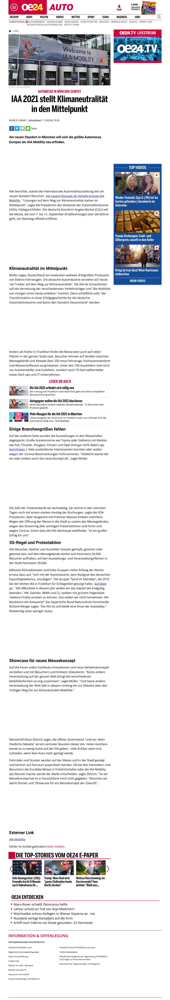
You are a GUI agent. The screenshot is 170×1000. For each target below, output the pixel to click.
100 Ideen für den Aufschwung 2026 (44, 25)
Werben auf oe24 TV (17, 970)
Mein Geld (104, 22)
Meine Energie (71, 22)
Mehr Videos (137, 281)
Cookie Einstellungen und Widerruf (23, 979)
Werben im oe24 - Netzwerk (20, 965)
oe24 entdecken (27, 897)
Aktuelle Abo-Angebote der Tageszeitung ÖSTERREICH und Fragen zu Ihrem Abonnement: (83, 958)
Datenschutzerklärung (18, 956)
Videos (60, 17)
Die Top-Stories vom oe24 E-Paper (57, 856)
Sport (91, 17)
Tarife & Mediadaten (68, 952)
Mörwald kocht (119, 22)
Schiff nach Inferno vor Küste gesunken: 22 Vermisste (52, 923)
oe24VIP (14, 17)
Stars (105, 17)
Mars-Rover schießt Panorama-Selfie (39, 904)
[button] (13, 7)
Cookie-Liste (13, 961)
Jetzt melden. (56, 847)
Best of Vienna (71, 25)
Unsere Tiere (145, 22)
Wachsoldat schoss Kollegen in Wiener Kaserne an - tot (53, 913)
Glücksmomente (36, 22)
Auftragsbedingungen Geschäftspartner (26, 942)
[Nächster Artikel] (106, 869)
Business (122, 17)
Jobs (137, 17)
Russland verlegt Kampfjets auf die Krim (42, 918)
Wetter (76, 17)
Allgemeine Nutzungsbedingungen (23, 952)
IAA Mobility (17, 839)
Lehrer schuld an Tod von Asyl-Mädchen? (42, 909)
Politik (44, 17)
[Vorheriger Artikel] (13, 869)
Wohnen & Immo (55, 22)
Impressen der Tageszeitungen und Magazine (79, 964)
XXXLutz (133, 22)
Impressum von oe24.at (19, 974)
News (29, 17)
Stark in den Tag (89, 22)
